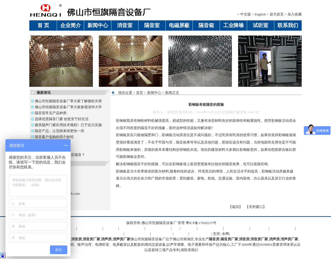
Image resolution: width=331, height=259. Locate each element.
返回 (235, 207)
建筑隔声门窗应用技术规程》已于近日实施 (66, 125)
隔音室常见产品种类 (48, 113)
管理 (181, 223)
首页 (139, 93)
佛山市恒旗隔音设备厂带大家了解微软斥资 (66, 101)
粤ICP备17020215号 (201, 223)
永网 (225, 234)
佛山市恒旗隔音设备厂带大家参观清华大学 (66, 107)
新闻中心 (154, 93)
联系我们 (191, 250)
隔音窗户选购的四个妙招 (52, 137)
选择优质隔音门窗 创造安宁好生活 (60, 119)
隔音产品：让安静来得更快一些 (57, 131)
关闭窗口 (256, 207)
